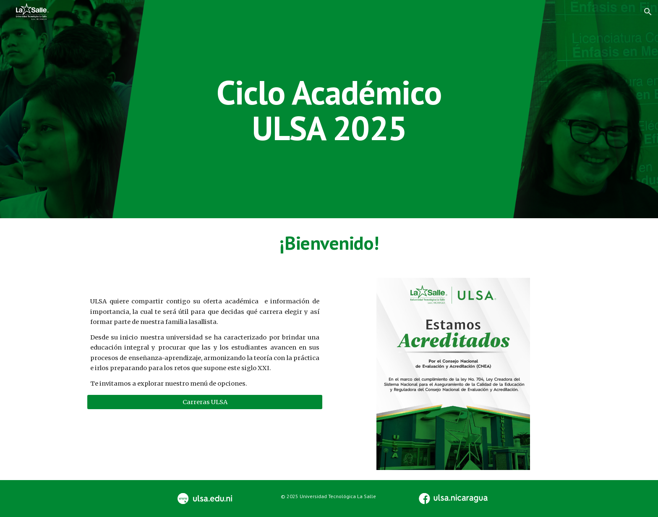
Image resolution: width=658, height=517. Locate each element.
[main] (329, 109)
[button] (648, 12)
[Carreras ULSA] (204, 402)
